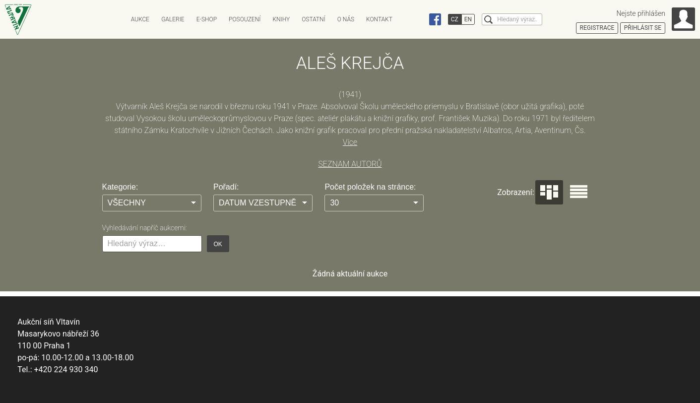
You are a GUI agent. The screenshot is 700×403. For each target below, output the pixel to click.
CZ (454, 19)
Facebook (435, 19)
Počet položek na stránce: (370, 187)
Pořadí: (226, 187)
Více (350, 142)
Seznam (578, 191)
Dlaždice (549, 192)
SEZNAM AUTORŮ (350, 164)
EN (468, 19)
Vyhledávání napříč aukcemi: (144, 228)
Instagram (416, 19)
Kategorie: (120, 187)
